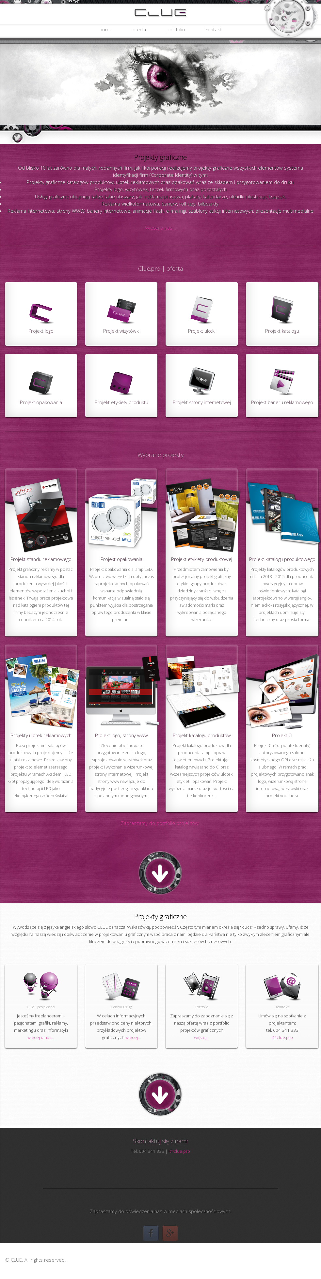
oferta (139, 29)
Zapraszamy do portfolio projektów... (161, 823)
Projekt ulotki (202, 330)
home (106, 29)
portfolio (176, 29)
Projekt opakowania (41, 402)
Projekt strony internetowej (202, 402)
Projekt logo (41, 330)
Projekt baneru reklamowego (282, 402)
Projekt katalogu (282, 330)
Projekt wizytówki (121, 330)
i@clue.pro (282, 1037)
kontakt (213, 29)
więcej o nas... (40, 1037)
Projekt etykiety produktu (121, 402)
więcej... (133, 1037)
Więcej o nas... (160, 227)
